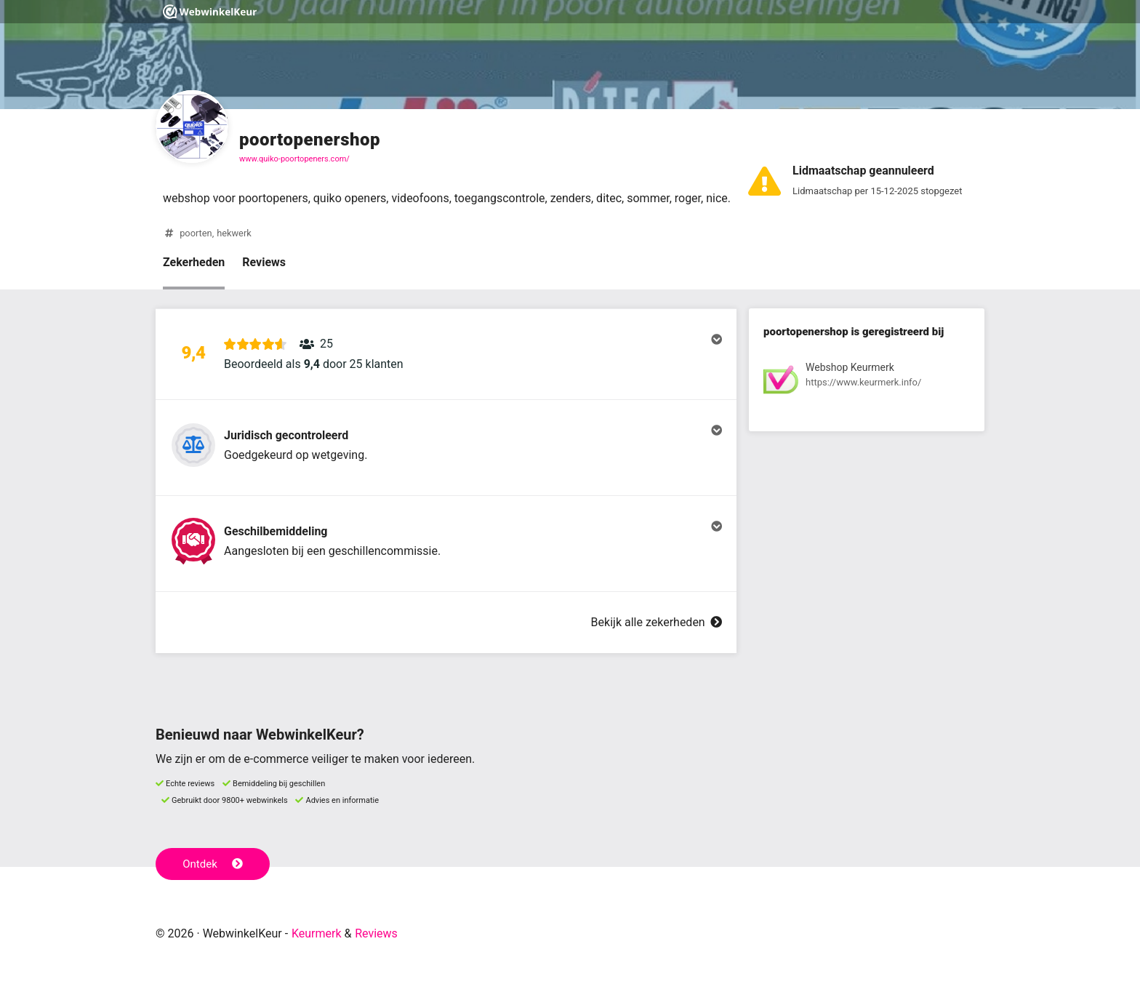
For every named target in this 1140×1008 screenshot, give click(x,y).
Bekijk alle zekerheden (656, 622)
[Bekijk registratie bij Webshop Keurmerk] (866, 382)
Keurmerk (317, 933)
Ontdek (212, 864)
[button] (446, 354)
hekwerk (234, 233)
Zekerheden (194, 262)
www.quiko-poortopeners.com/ (294, 159)
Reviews (264, 262)
